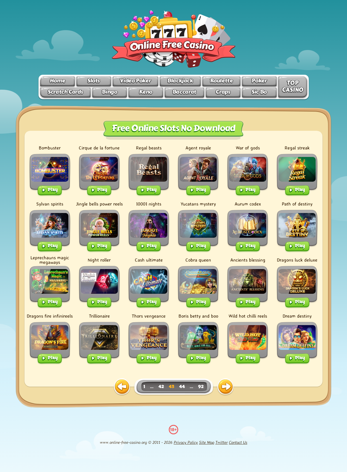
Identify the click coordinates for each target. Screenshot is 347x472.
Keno (145, 92)
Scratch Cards (65, 92)
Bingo (109, 92)
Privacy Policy (186, 442)
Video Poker (135, 80)
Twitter (221, 442)
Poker (259, 80)
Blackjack (180, 80)
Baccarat (184, 92)
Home (57, 80)
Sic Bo (259, 92)
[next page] (225, 387)
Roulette (221, 80)
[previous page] (122, 387)
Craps (223, 92)
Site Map (206, 442)
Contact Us (238, 442)
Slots (93, 80)
